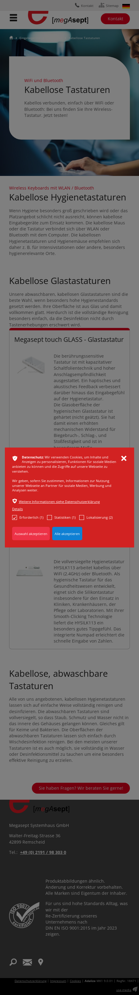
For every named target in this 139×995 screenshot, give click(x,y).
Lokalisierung (96, 517)
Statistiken (61, 517)
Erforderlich (27, 517)
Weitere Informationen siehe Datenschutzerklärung (59, 501)
